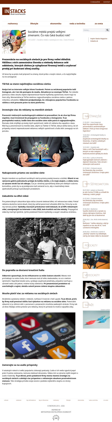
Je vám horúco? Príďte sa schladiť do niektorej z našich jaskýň (96, 193)
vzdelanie (18, 400)
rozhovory (13, 23)
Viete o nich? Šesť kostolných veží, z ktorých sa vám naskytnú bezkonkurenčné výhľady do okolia (95, 151)
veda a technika (77, 23)
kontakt (106, 2)
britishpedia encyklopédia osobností (56, 412)
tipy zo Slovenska (43, 400)
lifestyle (34, 23)
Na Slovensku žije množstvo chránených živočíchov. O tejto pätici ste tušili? (96, 172)
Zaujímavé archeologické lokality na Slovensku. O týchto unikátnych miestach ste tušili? (95, 141)
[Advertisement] (73, 12)
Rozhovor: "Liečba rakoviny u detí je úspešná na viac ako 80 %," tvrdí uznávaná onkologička (95, 225)
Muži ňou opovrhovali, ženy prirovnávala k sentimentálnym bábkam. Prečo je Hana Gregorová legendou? (95, 127)
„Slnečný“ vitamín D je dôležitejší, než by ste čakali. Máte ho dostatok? (96, 235)
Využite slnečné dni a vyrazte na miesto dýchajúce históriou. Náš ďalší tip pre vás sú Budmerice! (94, 213)
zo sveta (99, 23)
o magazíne (95, 2)
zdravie (6, 400)
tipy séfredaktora (31, 400)
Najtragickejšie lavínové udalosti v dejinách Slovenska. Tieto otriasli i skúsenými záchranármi (95, 162)
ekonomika (55, 23)
